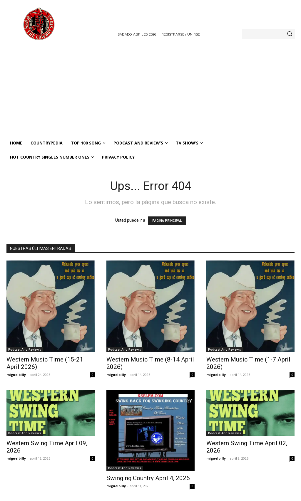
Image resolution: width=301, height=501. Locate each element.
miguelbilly (16, 374)
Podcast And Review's (24, 349)
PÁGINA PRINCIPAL (167, 221)
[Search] (289, 34)
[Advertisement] (150, 92)
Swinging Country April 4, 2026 (148, 478)
